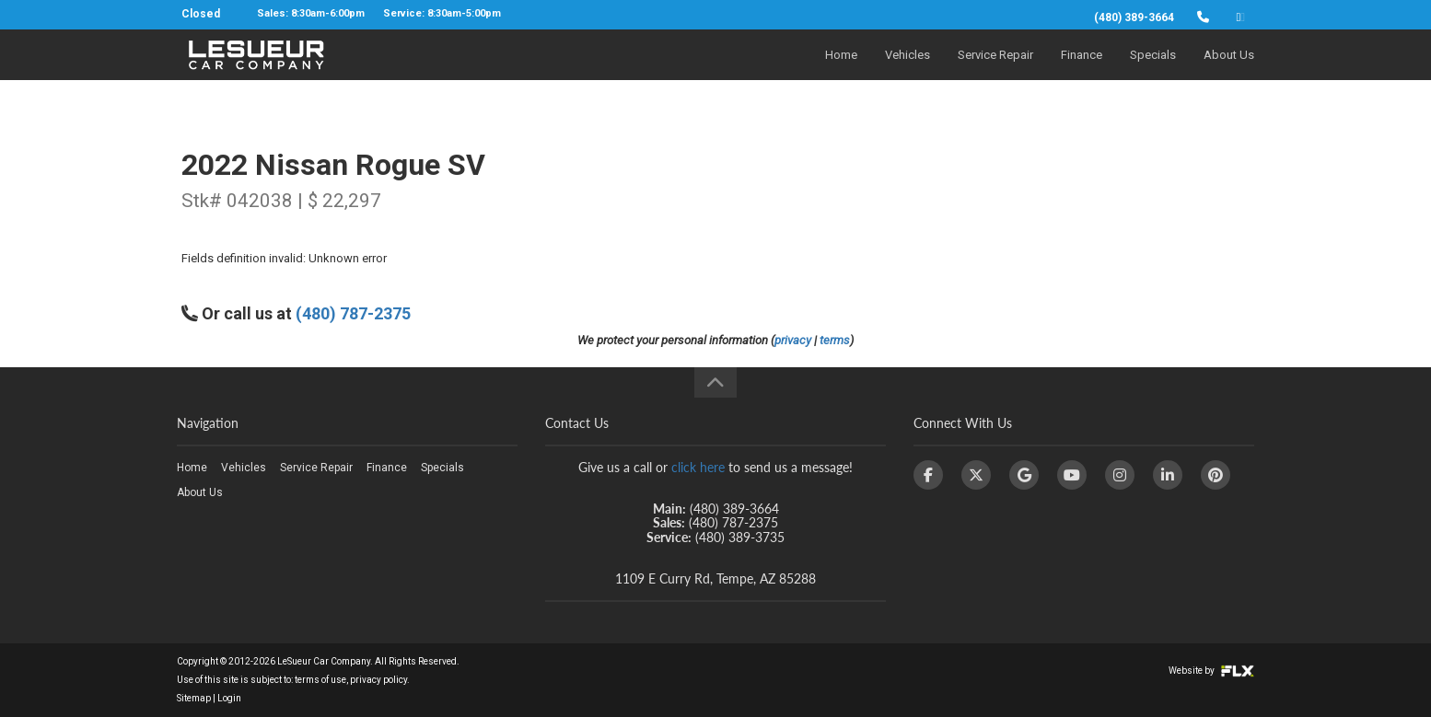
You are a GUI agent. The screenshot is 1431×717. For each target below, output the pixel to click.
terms (835, 340)
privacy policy (378, 680)
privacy (792, 340)
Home (841, 70)
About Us (1229, 70)
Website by (1211, 670)
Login (229, 698)
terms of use (320, 680)
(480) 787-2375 (353, 313)
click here (698, 467)
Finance (1081, 70)
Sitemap (194, 698)
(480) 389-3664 (1134, 17)
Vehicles (907, 70)
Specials (1153, 70)
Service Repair (995, 70)
